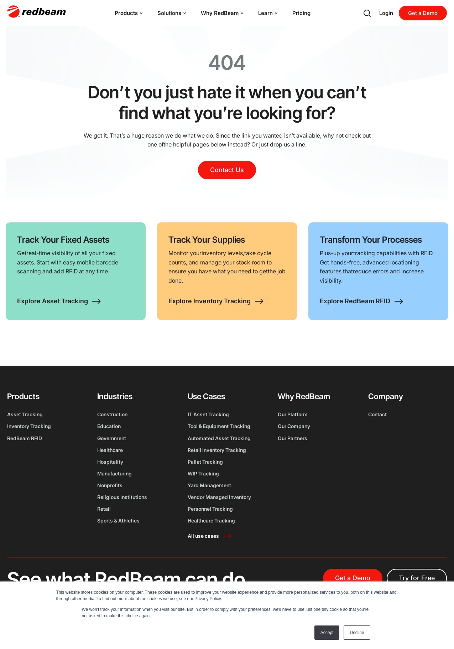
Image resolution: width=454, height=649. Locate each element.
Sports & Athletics (118, 520)
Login (386, 13)
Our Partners (292, 438)
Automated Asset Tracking (219, 438)
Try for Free (417, 578)
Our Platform (293, 414)
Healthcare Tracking (211, 520)
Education (109, 426)
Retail (104, 509)
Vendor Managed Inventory (219, 497)
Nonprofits (109, 485)
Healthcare (110, 450)
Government (111, 438)
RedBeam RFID (24, 438)
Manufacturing (114, 473)
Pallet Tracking (205, 462)
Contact (377, 414)
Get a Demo (423, 13)
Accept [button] (327, 632)
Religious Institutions (122, 497)
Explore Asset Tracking (52, 301)
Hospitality (110, 462)
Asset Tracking (25, 414)
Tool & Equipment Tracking (219, 426)
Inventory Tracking (29, 426)
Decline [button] (357, 632)
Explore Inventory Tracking (209, 301)
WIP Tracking (203, 473)
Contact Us (227, 170)
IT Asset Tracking (208, 414)
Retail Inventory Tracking (217, 450)
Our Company (294, 426)
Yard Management (209, 485)
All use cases (203, 536)
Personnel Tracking (210, 509)
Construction (112, 414)
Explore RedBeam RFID (355, 301)
